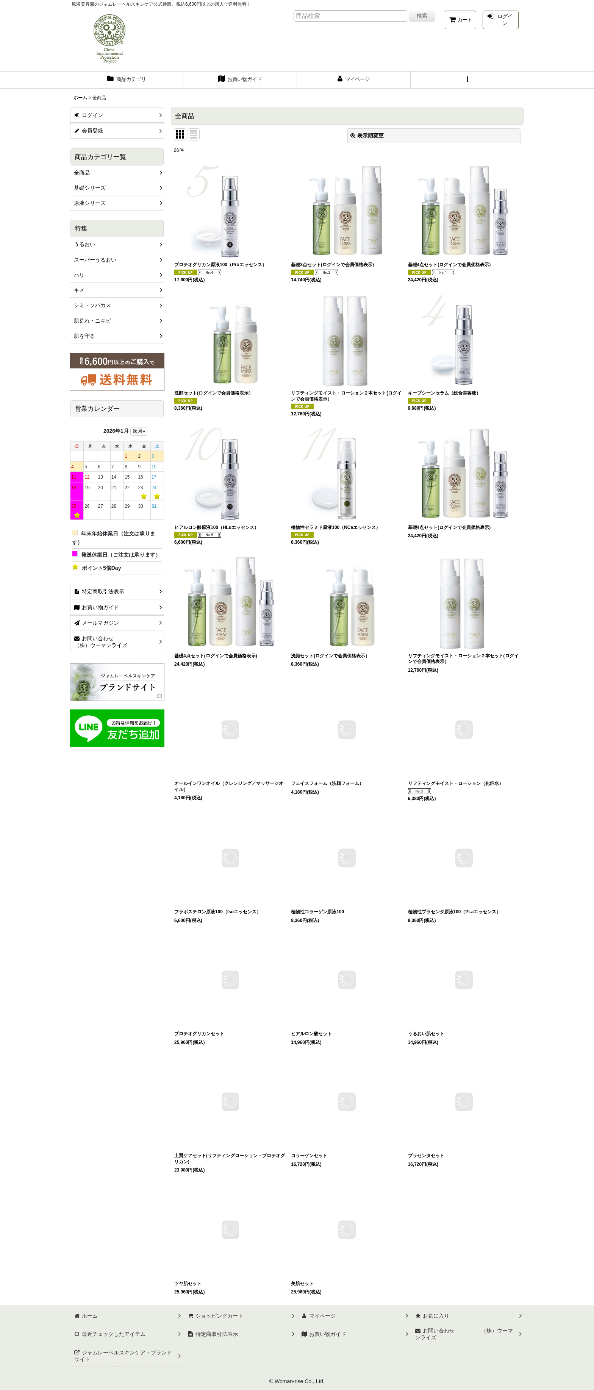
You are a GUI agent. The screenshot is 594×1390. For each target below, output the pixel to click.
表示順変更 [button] (367, 136)
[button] (467, 80)
